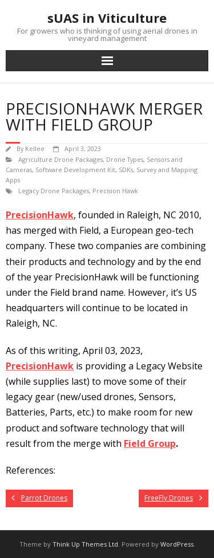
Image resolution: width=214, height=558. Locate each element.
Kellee (35, 148)
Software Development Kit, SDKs (84, 169)
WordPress (176, 544)
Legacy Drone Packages (53, 190)
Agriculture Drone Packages (60, 159)
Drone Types (124, 159)
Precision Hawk (115, 190)
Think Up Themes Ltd (85, 544)
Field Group (150, 443)
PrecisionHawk (40, 215)
